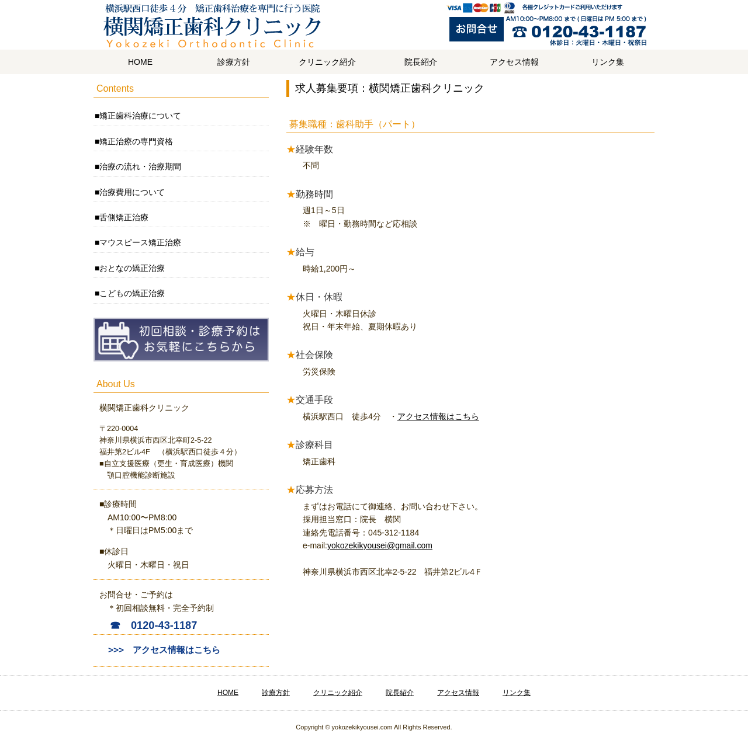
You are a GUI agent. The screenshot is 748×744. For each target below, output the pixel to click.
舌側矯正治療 (123, 217)
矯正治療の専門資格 (136, 141)
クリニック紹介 (327, 62)
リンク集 (607, 62)
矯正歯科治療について (140, 115)
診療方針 (233, 62)
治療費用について (132, 192)
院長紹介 (420, 62)
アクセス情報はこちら (438, 416)
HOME (140, 62)
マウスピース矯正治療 (140, 242)
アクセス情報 (514, 62)
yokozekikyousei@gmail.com (379, 545)
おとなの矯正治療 (132, 268)
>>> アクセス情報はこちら (164, 650)
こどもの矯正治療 (132, 293)
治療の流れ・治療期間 (140, 166)
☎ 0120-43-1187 (153, 625)
